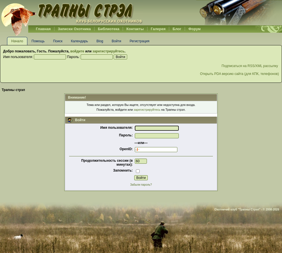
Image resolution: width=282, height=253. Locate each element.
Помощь (38, 41)
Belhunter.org (71, 12)
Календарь (79, 41)
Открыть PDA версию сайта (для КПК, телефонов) (239, 74)
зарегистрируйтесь (108, 51)
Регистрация (139, 41)
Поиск (57, 41)
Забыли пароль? (141, 184)
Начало (17, 41)
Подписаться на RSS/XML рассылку (250, 66)
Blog (99, 41)
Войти (116, 41)
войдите (77, 51)
